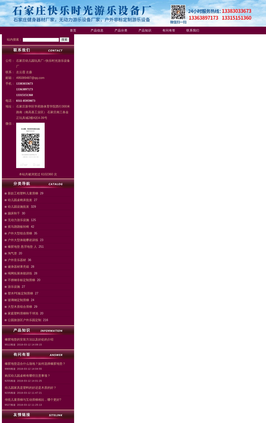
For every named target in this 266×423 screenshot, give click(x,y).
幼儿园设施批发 (18, 206)
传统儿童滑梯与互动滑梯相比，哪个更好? (33, 399)
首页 (73, 30)
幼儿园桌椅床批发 (20, 200)
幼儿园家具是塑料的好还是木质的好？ (30, 387)
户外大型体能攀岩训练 (23, 240)
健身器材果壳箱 (18, 266)
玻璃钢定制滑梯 (18, 300)
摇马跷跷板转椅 (18, 226)
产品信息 (97, 30)
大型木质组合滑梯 (20, 306)
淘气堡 (12, 253)
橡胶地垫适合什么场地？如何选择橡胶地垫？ (35, 363)
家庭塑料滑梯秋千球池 (23, 313)
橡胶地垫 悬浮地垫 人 (22, 246)
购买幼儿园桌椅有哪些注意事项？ (27, 375)
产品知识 (145, 30)
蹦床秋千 (14, 213)
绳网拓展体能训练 (20, 273)
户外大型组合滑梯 (20, 233)
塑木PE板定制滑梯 (20, 293)
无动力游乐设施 (18, 220)
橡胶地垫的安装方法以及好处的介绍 (29, 339)
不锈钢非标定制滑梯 (21, 280)
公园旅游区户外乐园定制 (24, 320)
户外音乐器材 (17, 260)
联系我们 (192, 30)
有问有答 (168, 30)
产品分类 (121, 30)
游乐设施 (14, 286)
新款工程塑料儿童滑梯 (23, 193)
